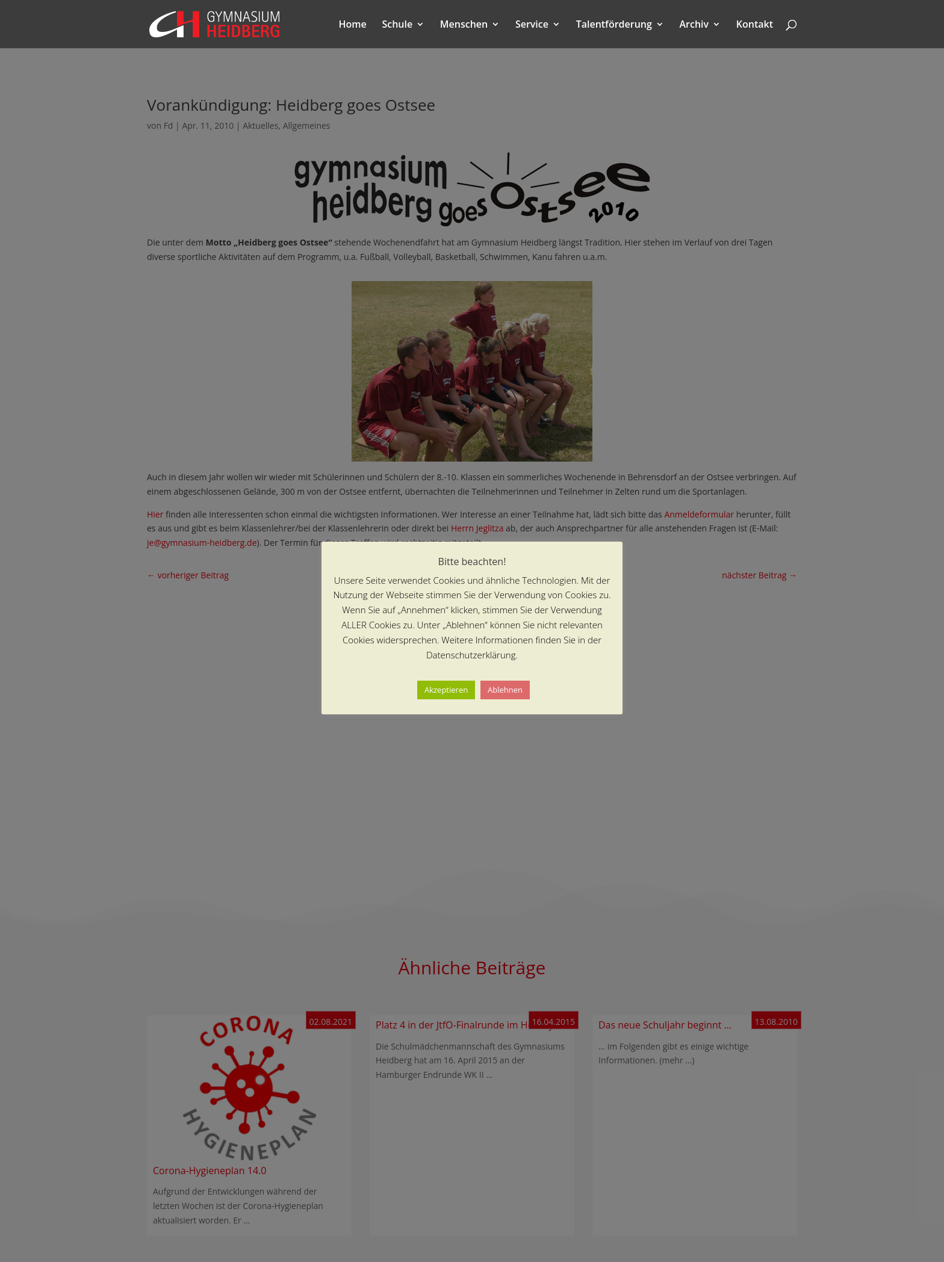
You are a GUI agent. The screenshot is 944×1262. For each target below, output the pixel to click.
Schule (397, 25)
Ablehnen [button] (505, 689)
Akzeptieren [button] (446, 689)
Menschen (464, 25)
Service (531, 25)
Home (353, 25)
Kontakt (754, 25)
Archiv (694, 25)
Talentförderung (614, 25)
